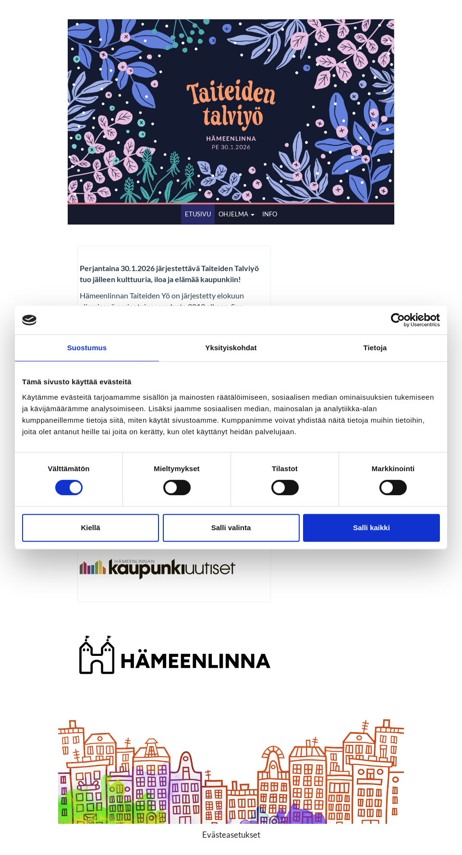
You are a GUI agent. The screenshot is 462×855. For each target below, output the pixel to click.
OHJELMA (237, 214)
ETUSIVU (198, 214)
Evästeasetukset (231, 835)
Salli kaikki (371, 527)
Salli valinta (231, 527)
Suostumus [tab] (87, 348)
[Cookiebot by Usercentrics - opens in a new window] (398, 320)
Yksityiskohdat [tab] (230, 348)
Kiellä (90, 527)
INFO (269, 214)
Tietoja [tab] (375, 348)
